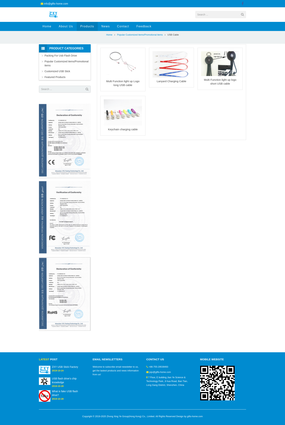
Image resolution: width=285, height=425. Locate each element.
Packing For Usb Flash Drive (61, 68)
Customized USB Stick (57, 83)
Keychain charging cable (123, 141)
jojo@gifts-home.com (160, 372)
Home (109, 47)
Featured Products (55, 89)
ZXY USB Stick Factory (65, 366)
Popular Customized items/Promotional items (140, 47)
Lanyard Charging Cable (171, 93)
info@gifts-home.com (56, 3)
